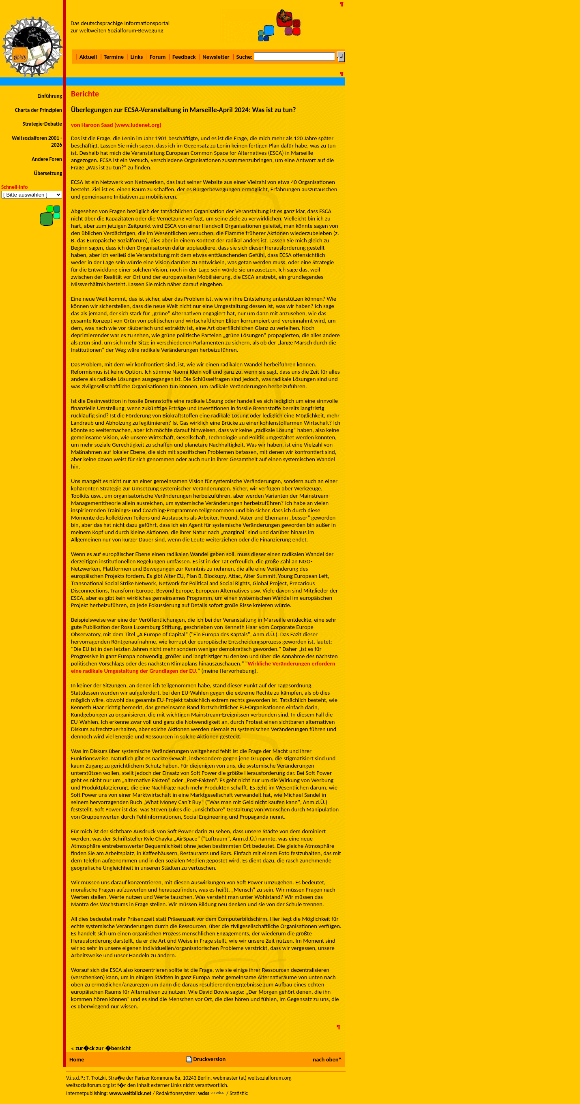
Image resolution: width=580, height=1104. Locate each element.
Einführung (49, 95)
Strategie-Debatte (42, 123)
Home (76, 1059)
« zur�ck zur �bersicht (101, 1048)
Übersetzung (48, 173)
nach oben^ (327, 1059)
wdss (203, 1093)
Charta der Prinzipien (38, 110)
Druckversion (205, 1059)
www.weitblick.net (130, 1093)
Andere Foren (47, 159)
